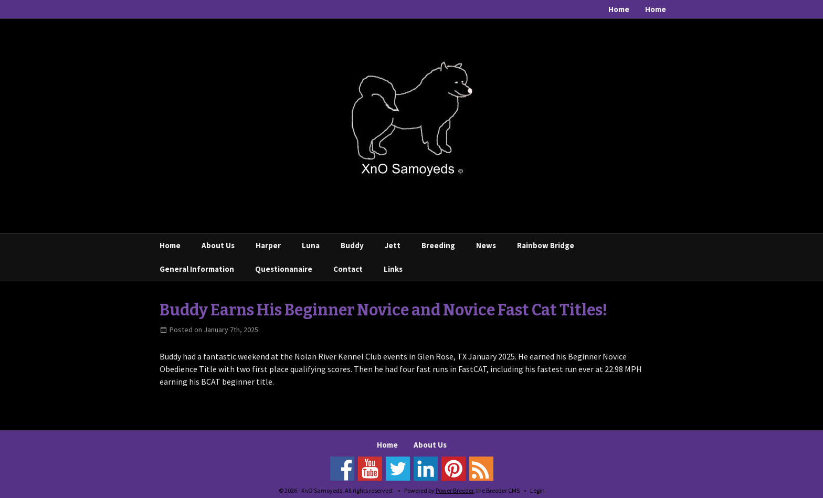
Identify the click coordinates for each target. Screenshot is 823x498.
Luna (311, 245)
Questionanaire (283, 269)
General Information (197, 269)
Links (393, 269)
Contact (348, 269)
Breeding (438, 245)
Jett (392, 245)
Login (537, 490)
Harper (268, 245)
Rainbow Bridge (545, 245)
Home (618, 9)
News (486, 245)
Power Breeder (454, 490)
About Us (218, 245)
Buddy (352, 245)
